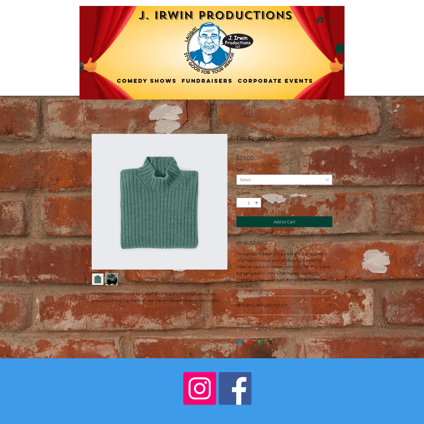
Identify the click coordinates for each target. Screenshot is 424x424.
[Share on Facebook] (240, 342)
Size (239, 169)
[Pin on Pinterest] (250, 342)
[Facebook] (235, 388)
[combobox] (284, 179)
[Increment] (257, 202)
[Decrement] (240, 202)
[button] (340, 47)
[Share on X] (270, 342)
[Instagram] (199, 388)
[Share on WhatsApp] (260, 342)
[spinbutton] (249, 202)
